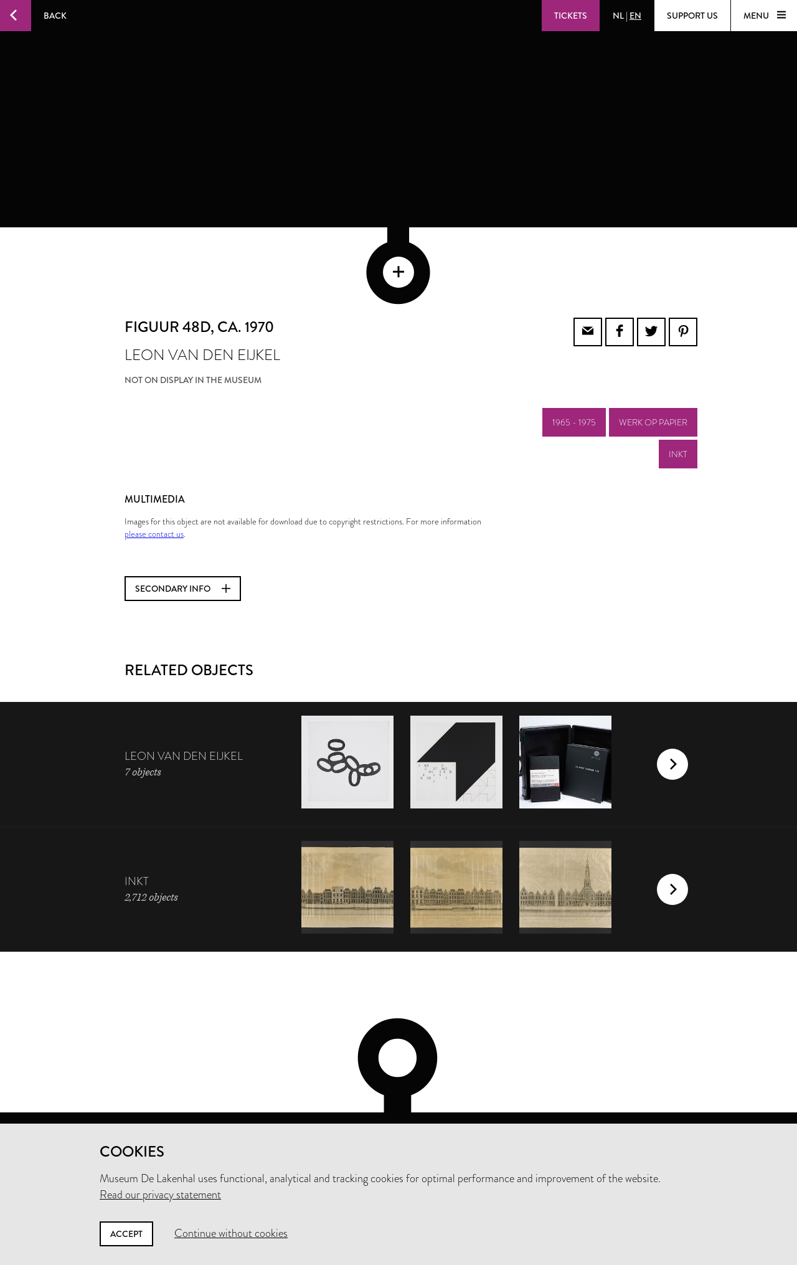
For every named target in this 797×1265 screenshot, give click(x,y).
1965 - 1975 (574, 363)
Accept (126, 1234)
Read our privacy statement (160, 1195)
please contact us (154, 474)
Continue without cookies (231, 1233)
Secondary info (182, 529)
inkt (678, 395)
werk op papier (653, 363)
